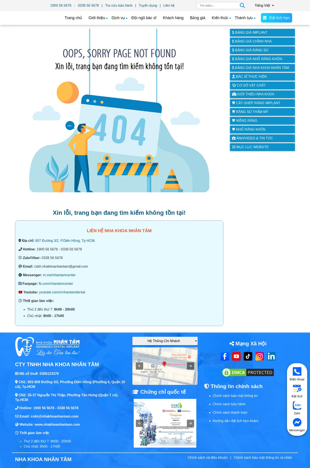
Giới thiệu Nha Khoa (253, 94)
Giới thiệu (96, 18)
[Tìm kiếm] (242, 5)
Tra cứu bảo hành (119, 5)
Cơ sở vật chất (249, 85)
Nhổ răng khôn (249, 129)
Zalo (297, 408)
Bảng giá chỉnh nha (252, 41)
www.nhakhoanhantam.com (57, 424)
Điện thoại (297, 374)
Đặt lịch (296, 391)
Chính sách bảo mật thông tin (235, 396)
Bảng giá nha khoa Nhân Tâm (260, 68)
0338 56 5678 (88, 5)
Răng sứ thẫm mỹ (250, 112)
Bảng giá (197, 18)
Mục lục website (250, 147)
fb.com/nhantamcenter (56, 283)
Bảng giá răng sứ (250, 50)
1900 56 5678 (60, 5)
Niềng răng (244, 120)
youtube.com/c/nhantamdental (62, 292)
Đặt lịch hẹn (276, 18)
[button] (139, 366)
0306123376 (49, 373)
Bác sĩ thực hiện (249, 76)
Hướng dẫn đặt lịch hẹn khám (235, 421)
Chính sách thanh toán (230, 412)
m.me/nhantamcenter (59, 275)
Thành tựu (244, 18)
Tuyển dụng (148, 5)
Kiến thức (220, 18)
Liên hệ (169, 5)
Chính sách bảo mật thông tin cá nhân (263, 457)
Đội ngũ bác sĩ (143, 18)
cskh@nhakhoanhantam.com (55, 416)
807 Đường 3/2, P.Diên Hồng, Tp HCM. (65, 240)
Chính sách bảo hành (229, 404)
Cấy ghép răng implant (256, 103)
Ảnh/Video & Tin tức (252, 138)
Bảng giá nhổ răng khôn (257, 59)
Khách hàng (173, 18)
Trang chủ (73, 18)
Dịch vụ (118, 18)
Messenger (297, 425)
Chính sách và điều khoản (208, 457)
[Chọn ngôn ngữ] (264, 5)
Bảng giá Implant (250, 32)
